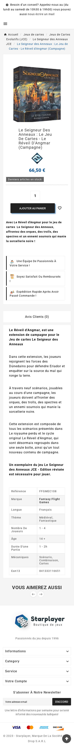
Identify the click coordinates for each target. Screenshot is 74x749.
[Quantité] (35, 195)
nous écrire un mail (41, 14)
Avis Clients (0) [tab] (37, 317)
